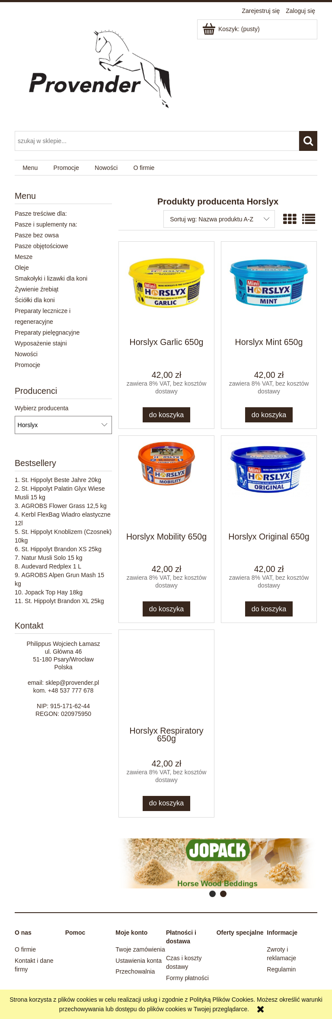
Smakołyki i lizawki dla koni (51, 278)
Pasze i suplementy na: (46, 224)
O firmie (25, 949)
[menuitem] (30, 168)
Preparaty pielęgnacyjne (47, 332)
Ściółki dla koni (35, 300)
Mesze (23, 256)
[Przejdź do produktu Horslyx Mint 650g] (268, 289)
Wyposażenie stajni (41, 343)
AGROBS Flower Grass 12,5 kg (64, 505)
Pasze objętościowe (41, 246)
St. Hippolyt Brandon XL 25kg (64, 600)
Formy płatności (187, 977)
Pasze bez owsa (37, 235)
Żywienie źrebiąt (36, 289)
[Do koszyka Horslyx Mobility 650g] (166, 609)
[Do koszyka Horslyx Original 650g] (269, 609)
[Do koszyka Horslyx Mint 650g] (269, 414)
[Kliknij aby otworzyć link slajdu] (205, 863)
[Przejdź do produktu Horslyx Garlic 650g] (166, 289)
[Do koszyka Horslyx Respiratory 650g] (166, 803)
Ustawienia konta (138, 960)
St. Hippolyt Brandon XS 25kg (62, 549)
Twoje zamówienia (140, 949)
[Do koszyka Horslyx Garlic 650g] (166, 414)
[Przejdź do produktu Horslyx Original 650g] (268, 483)
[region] (217, 863)
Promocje (27, 364)
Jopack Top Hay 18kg (54, 592)
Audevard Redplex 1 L (52, 566)
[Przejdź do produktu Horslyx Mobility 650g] (166, 483)
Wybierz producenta (41, 408)
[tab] (212, 894)
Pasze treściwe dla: (41, 213)
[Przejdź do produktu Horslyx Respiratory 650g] (166, 677)
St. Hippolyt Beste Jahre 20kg (61, 479)
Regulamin (281, 969)
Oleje (22, 267)
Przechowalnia (135, 971)
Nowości (26, 354)
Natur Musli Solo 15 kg (52, 557)
